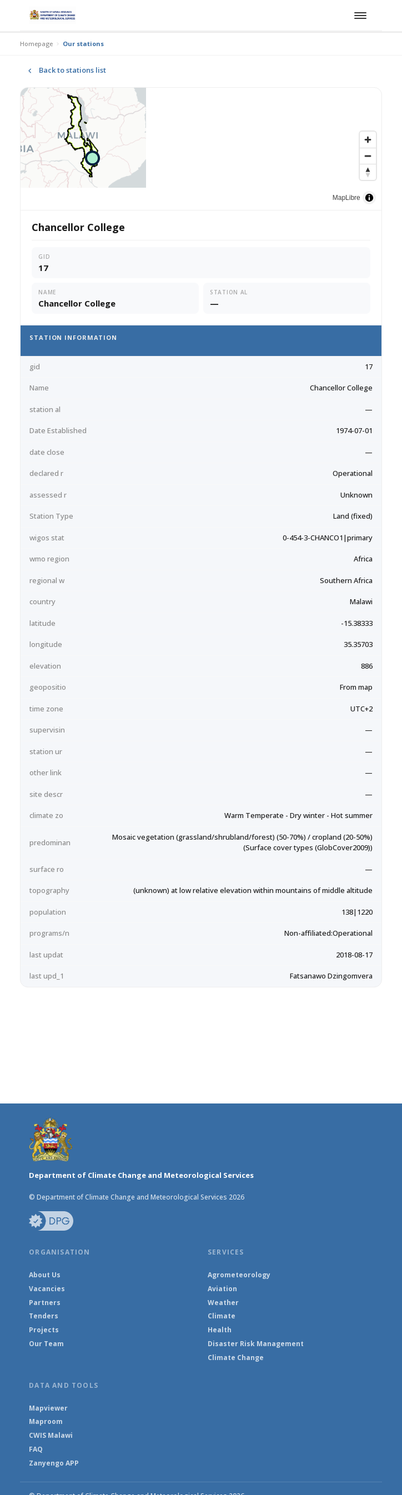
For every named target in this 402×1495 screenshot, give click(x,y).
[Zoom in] (368, 140)
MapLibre (346, 198)
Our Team (46, 1344)
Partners (45, 1302)
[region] (201, 149)
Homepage (36, 43)
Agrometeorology (239, 1275)
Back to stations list (65, 70)
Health (220, 1330)
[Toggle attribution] (369, 197)
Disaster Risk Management (256, 1344)
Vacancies (47, 1289)
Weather (223, 1302)
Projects (44, 1330)
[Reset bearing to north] (368, 172)
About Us (45, 1275)
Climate (221, 1316)
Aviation (222, 1289)
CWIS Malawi (51, 1435)
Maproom (46, 1421)
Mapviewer (48, 1408)
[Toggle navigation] (358, 15)
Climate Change (236, 1357)
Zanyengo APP (54, 1463)
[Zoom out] (368, 156)
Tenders (43, 1316)
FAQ (36, 1449)
